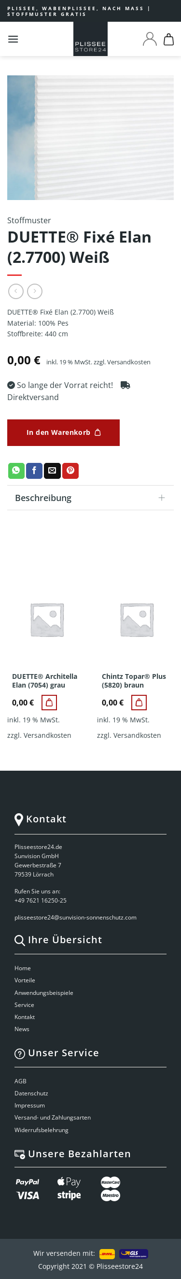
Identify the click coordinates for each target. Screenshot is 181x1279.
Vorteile (24, 980)
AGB (20, 1081)
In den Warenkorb (59, 432)
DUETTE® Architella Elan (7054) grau (44, 681)
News (21, 1029)
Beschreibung (93, 499)
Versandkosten (129, 362)
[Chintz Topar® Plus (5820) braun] (139, 702)
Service (24, 1005)
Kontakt (24, 1017)
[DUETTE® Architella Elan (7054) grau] (49, 702)
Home (22, 968)
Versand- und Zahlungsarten (52, 1117)
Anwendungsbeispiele (43, 993)
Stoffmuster (29, 220)
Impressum (29, 1105)
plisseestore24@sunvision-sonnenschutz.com (76, 917)
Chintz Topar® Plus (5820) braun (134, 681)
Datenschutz (31, 1093)
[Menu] (13, 39)
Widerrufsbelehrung (41, 1130)
